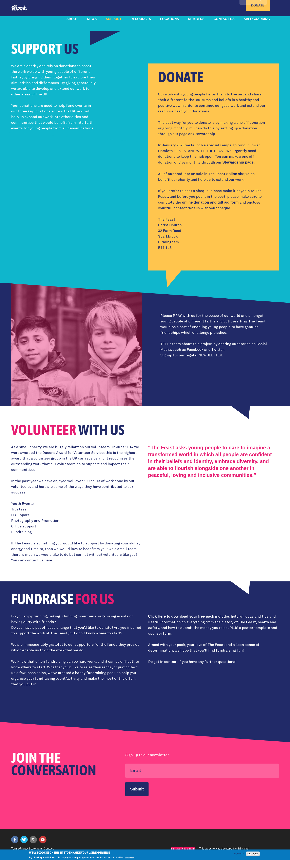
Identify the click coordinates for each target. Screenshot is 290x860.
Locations (169, 19)
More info (129, 859)
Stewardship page (237, 162)
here (48, 560)
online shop (236, 174)
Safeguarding (257, 19)
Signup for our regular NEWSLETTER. (191, 355)
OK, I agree (253, 854)
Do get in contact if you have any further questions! (192, 662)
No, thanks (239, 854)
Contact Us (224, 19)
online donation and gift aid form (210, 202)
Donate (257, 5)
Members (196, 19)
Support (113, 19)
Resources (141, 19)
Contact (49, 848)
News (92, 19)
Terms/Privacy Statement (26, 848)
